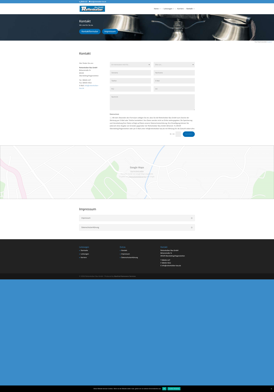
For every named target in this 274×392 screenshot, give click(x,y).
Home (156, 9)
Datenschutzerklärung (129, 257)
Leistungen (168, 9)
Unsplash (269, 42)
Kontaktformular (90, 31)
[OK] (271, 389)
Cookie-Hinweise (174, 388)
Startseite (84, 250)
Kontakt (189, 9)
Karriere (180, 9)
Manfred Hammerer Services (125, 276)
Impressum (110, 31)
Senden (188, 134)
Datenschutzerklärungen (137, 176)
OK (164, 388)
